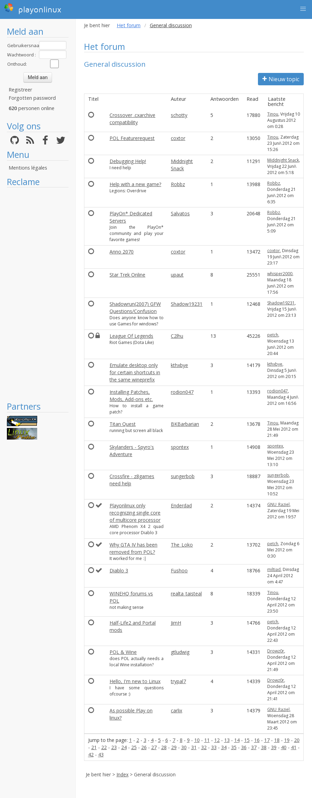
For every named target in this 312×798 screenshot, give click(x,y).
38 (264, 747)
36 (244, 747)
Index (122, 774)
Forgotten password (32, 98)
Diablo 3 (119, 570)
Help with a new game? (135, 184)
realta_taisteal (186, 593)
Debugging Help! (128, 161)
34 (224, 747)
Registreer (20, 89)
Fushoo (179, 570)
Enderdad (181, 505)
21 (94, 747)
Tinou (272, 114)
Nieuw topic (280, 79)
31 (194, 747)
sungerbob (183, 476)
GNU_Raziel (278, 504)
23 (114, 747)
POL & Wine (123, 652)
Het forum (129, 25)
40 (284, 747)
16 (257, 740)
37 (254, 747)
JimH (176, 622)
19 (287, 740)
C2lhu (177, 336)
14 (237, 740)
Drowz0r (275, 651)
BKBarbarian (185, 424)
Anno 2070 (122, 251)
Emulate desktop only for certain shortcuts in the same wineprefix (135, 372)
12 (217, 740)
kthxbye (179, 365)
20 (297, 740)
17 (267, 740)
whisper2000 (279, 274)
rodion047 (182, 392)
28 (164, 747)
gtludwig (180, 652)
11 (207, 740)
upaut (177, 274)
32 (204, 747)
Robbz (178, 184)
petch (272, 335)
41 (294, 747)
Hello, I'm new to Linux (135, 681)
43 (101, 754)
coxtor (178, 138)
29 (174, 747)
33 (214, 747)
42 (91, 754)
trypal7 (178, 681)
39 (274, 747)
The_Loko (182, 544)
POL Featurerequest (132, 138)
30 (184, 747)
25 (134, 747)
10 (197, 740)
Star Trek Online (127, 274)
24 (124, 747)
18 (277, 740)
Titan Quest (123, 424)
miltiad (274, 569)
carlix (176, 710)
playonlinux (32, 8)
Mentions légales (28, 167)
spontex (180, 447)
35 (234, 747)
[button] (303, 9)
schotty (179, 115)
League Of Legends (131, 336)
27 (154, 747)
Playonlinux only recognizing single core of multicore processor (135, 512)
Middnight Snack (283, 160)
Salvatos (180, 213)
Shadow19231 (186, 304)
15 (247, 740)
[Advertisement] (38, 294)
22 (104, 747)
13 (227, 740)
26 (144, 747)
